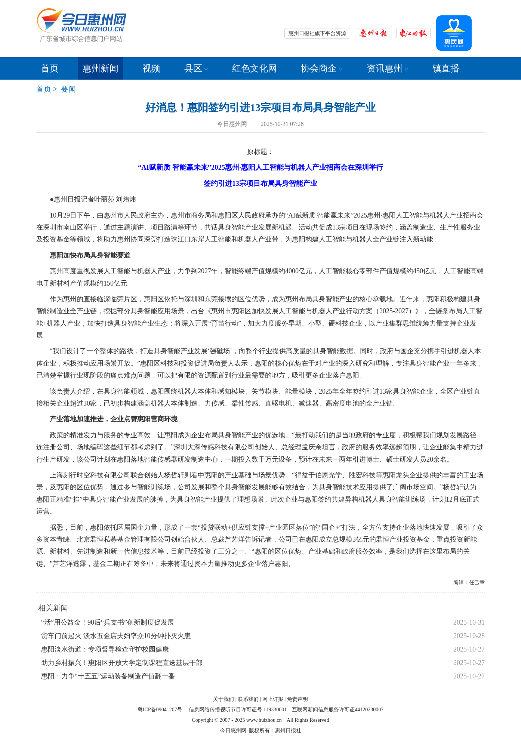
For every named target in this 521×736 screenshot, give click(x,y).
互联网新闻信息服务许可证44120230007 (337, 709)
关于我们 (223, 699)
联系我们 (248, 699)
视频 (151, 68)
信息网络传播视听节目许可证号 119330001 (238, 709)
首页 (50, 68)
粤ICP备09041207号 (160, 709)
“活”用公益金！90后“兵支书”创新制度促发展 (107, 622)
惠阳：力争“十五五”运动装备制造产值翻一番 (108, 676)
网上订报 (272, 699)
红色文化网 (254, 68)
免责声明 (297, 699)
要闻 (68, 89)
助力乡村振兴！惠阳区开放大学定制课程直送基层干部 (122, 662)
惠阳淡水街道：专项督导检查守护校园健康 (105, 649)
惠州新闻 (100, 68)
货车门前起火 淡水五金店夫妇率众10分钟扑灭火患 (116, 636)
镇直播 (445, 68)
